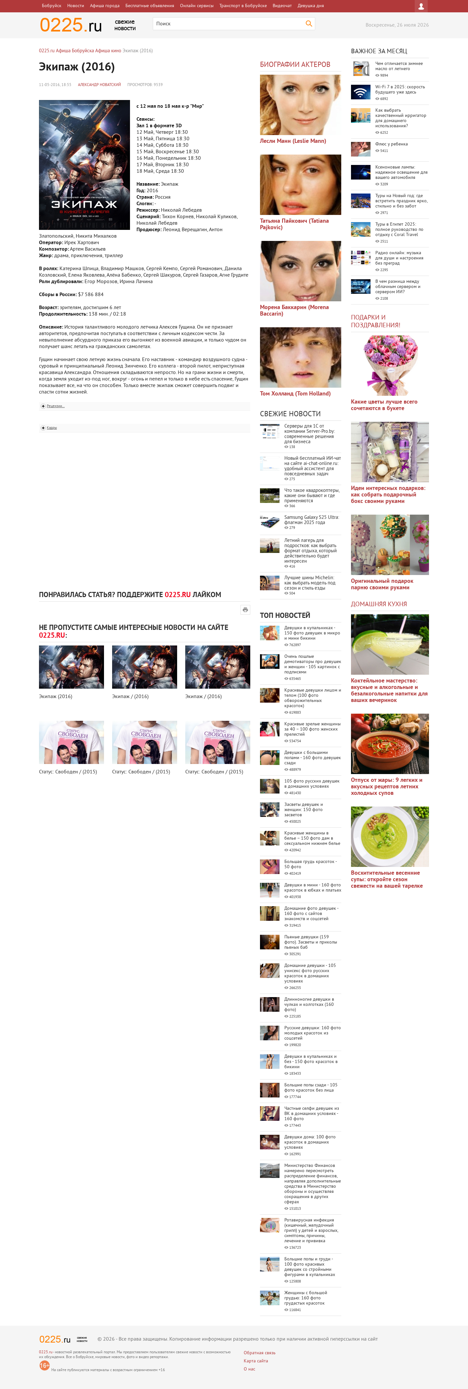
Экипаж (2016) (55, 697)
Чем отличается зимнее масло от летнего (399, 66)
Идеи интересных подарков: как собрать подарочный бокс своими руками (388, 495)
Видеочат (282, 6)
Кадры (52, 428)
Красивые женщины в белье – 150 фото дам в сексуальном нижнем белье (312, 838)
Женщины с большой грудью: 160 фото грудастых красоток (305, 1298)
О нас (249, 1369)
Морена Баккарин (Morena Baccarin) (294, 311)
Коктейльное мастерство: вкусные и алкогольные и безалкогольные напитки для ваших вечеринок (389, 690)
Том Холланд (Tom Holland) (295, 394)
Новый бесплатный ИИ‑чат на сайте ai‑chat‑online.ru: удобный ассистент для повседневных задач (312, 466)
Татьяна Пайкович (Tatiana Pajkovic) (294, 224)
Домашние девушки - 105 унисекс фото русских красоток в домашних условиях (310, 973)
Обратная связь (260, 1353)
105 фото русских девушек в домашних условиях (312, 784)
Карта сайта (256, 1361)
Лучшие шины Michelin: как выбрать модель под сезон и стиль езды (309, 583)
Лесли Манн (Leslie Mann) (293, 141)
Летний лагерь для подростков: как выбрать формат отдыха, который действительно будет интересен (310, 551)
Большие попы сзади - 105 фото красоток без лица (311, 1087)
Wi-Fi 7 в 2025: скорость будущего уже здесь (400, 89)
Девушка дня (311, 6)
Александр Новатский (99, 85)
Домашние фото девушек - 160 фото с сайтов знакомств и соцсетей (311, 914)
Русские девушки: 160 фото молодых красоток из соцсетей (312, 1033)
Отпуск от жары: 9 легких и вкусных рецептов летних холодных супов (386, 787)
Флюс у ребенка (391, 144)
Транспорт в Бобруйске (243, 6)
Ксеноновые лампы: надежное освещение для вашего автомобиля (401, 173)
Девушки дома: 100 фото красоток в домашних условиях (310, 1142)
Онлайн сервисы (197, 6)
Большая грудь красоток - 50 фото (310, 864)
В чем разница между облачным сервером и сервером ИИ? (398, 287)
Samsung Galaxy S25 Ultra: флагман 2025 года (311, 520)
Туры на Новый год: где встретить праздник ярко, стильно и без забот (401, 201)
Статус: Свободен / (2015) (68, 772)
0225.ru (45, 1352)
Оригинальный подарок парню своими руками (382, 585)
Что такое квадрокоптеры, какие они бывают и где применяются (311, 496)
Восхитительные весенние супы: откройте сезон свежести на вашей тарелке (387, 880)
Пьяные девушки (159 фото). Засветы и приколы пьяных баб (310, 942)
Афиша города (105, 6)
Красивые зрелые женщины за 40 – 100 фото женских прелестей (312, 729)
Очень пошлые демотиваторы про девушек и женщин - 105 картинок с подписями (312, 664)
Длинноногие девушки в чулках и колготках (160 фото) (309, 1005)
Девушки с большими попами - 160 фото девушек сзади (312, 758)
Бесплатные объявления (149, 6)
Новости (75, 6)
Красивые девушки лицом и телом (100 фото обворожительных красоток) (312, 698)
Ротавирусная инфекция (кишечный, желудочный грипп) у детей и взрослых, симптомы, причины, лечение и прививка (311, 1231)
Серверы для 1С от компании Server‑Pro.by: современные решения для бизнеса (309, 434)
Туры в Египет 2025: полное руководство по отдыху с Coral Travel (399, 230)
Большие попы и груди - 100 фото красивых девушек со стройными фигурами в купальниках (309, 1267)
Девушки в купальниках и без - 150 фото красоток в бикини (311, 1062)
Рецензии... (56, 406)
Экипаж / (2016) (130, 697)
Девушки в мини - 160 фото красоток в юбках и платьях (312, 887)
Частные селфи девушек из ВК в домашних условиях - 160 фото (311, 1114)
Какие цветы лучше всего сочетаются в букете (384, 405)
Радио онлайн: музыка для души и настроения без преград (399, 258)
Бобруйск (51, 6)
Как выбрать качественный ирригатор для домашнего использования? (400, 118)
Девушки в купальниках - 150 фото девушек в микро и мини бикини (312, 633)
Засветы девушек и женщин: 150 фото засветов (303, 810)
